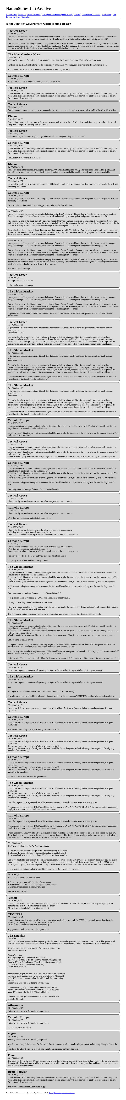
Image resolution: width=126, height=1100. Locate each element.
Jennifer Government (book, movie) (57, 15)
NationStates (11, 15)
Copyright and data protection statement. (62, 1093)
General (77, 15)
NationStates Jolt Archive (28, 8)
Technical (22, 15)
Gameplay (25, 17)
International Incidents (91, 15)
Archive (16, 17)
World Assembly (34, 15)
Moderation (106, 15)
